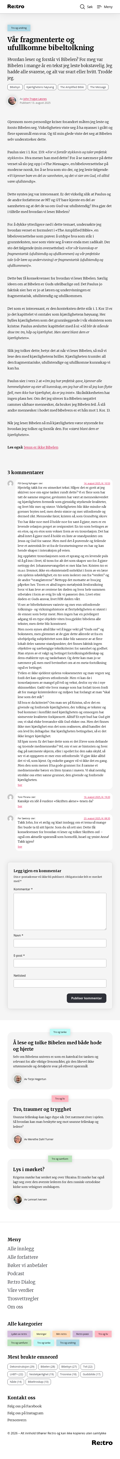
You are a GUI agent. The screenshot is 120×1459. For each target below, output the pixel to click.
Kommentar (23, 889)
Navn (18, 935)
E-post (19, 955)
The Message (98, 87)
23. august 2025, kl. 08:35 (97, 818)
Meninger (41, 1334)
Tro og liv (103, 1334)
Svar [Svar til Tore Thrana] (20, 806)
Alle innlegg (20, 1249)
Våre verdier (20, 1290)
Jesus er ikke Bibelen (41, 447)
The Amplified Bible (72, 87)
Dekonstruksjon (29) (22, 1366)
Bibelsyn (15, 87)
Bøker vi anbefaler (27, 1265)
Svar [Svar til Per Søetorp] (20, 846)
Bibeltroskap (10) (38, 1381)
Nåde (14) (16, 1381)
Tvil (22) (87, 1366)
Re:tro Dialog (21, 1282)
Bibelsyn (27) (69, 1366)
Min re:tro (61, 1334)
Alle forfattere (22, 1257)
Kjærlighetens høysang (40, 87)
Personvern (16, 1420)
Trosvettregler (23, 1299)
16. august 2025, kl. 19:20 (97, 797)
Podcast (15, 1274)
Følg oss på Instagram (25, 1413)
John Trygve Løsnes (35, 99)
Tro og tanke (43, 1342)
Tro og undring (19, 28)
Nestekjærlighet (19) (41, 1374)
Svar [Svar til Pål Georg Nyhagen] (20, 785)
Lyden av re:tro (19, 1334)
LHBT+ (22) (16, 1374)
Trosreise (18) (68, 1374)
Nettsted (20, 975)
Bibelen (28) (48, 1366)
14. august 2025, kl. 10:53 (97, 483)
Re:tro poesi (82, 1334)
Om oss (15, 1307)
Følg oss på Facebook (24, 1406)
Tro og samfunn (19, 1342)
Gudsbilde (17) (91, 1374)
